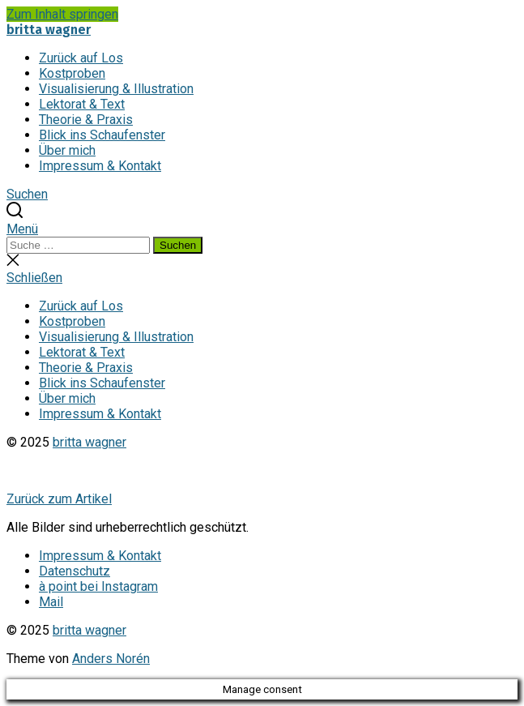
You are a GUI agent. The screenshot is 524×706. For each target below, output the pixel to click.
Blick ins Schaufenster (102, 135)
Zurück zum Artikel (59, 499)
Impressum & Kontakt (100, 165)
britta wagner (48, 29)
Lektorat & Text (82, 104)
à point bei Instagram (98, 586)
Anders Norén (111, 658)
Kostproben (72, 73)
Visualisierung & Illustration (116, 88)
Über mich (67, 150)
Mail (51, 602)
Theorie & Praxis (86, 119)
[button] (262, 229)
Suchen (178, 245)
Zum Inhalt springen (62, 14)
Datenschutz (74, 571)
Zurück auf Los (81, 58)
